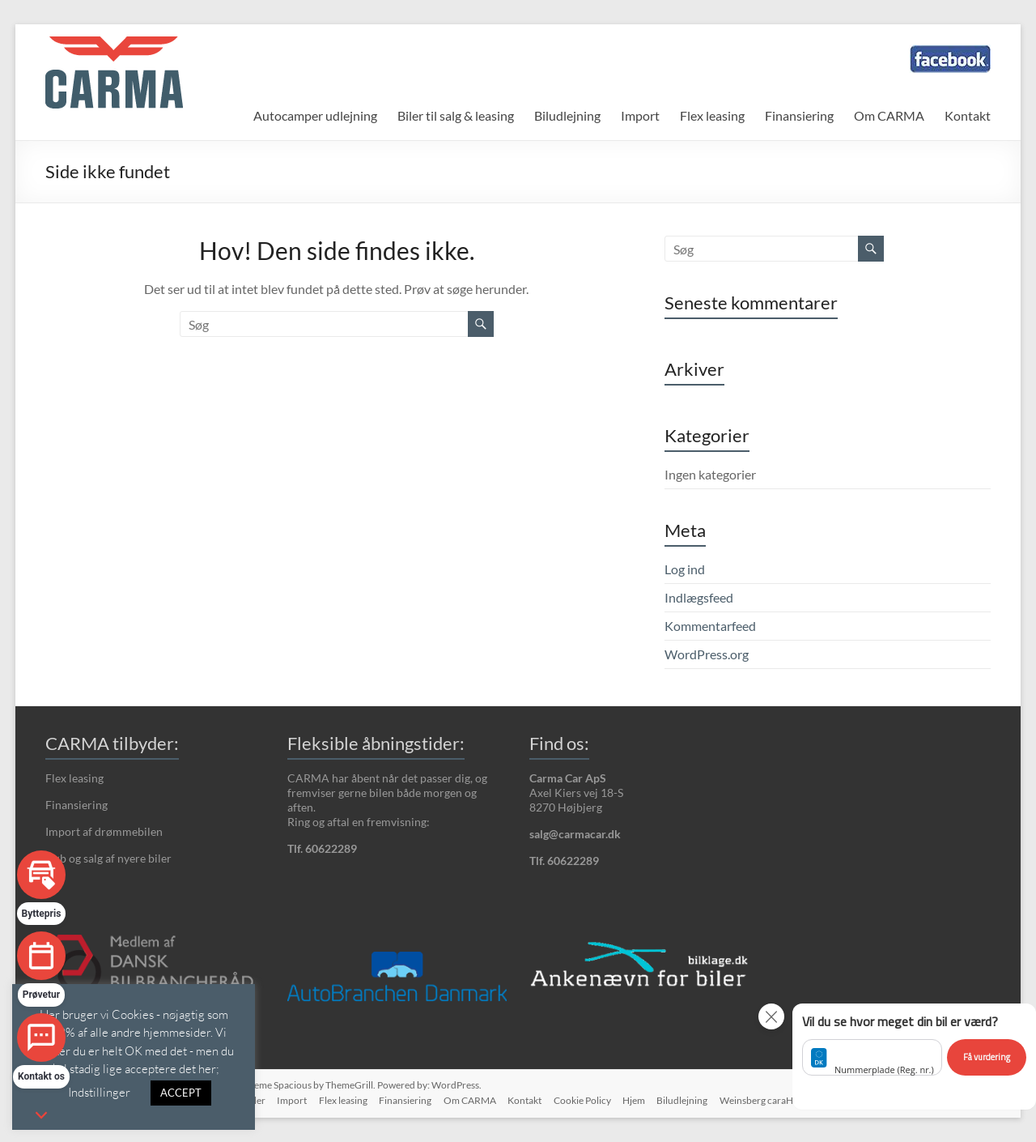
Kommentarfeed (710, 625)
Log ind (684, 569)
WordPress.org (706, 654)
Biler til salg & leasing (455, 115)
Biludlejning (567, 115)
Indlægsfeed (698, 597)
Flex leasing (712, 115)
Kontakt (968, 115)
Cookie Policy (578, 1099)
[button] (914, 1057)
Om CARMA (889, 115)
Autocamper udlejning (315, 115)
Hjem (631, 1099)
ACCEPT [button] (181, 1092)
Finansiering (799, 115)
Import (640, 115)
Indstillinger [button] (99, 1091)
